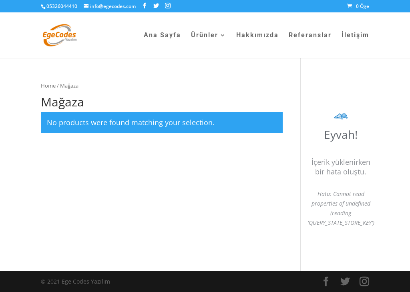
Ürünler (204, 35)
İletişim (355, 35)
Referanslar (310, 35)
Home (48, 85)
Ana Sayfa (162, 35)
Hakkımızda (257, 35)
